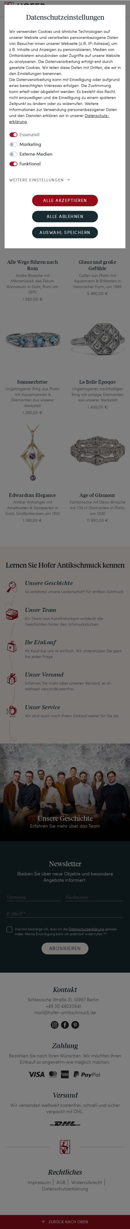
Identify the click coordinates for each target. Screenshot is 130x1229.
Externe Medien (35, 154)
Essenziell (29, 135)
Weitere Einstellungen (36, 180)
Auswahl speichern (65, 233)
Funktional (30, 164)
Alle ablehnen (65, 217)
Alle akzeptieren (65, 201)
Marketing (30, 144)
